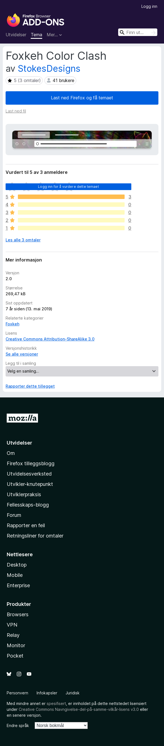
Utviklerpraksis (24, 494)
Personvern (17, 692)
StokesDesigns (49, 68)
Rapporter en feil (26, 525)
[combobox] (137, 32)
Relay (13, 635)
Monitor (16, 645)
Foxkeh (12, 324)
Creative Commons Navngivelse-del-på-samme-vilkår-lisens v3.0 (79, 709)
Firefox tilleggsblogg (30, 463)
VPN (12, 625)
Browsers (17, 614)
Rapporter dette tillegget (30, 386)
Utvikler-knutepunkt (30, 484)
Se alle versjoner (22, 354)
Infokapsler (47, 692)
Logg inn (149, 6)
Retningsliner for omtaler (35, 536)
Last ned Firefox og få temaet (82, 97)
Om (11, 453)
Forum (14, 515)
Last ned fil (16, 111)
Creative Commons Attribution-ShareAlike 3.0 (50, 339)
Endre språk (18, 725)
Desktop (17, 565)
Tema (36, 34)
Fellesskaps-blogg (28, 505)
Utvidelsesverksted (29, 474)
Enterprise (18, 585)
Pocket (15, 656)
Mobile (15, 575)
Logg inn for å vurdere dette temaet (68, 186)
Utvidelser (16, 34)
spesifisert (56, 703)
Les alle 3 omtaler (23, 240)
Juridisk (73, 692)
